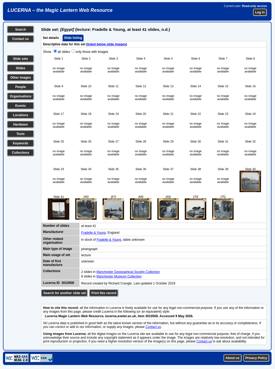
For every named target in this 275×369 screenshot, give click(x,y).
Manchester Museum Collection (119, 276)
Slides (20, 68)
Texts (20, 134)
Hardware (20, 124)
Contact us (20, 39)
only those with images (92, 52)
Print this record (103, 293)
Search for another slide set (64, 293)
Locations (20, 115)
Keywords (20, 143)
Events (20, 106)
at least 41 (88, 226)
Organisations (20, 96)
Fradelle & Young (93, 233)
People (20, 87)
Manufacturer (53, 232)
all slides (64, 52)
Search (20, 29)
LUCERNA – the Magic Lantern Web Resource (60, 10)
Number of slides (56, 226)
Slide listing (73, 38)
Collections (20, 153)
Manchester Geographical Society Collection (128, 272)
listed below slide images (106, 44)
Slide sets (20, 59)
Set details (51, 38)
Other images (20, 77)
